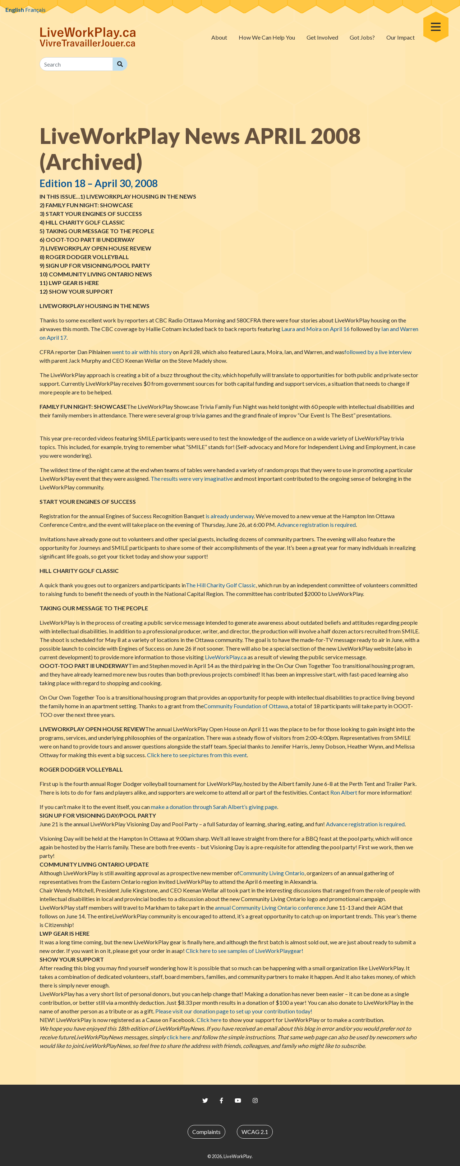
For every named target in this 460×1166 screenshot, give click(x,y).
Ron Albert (343, 792)
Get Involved (322, 37)
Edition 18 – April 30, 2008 (99, 183)
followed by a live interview (377, 351)
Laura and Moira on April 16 (315, 328)
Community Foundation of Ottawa (246, 705)
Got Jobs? (362, 37)
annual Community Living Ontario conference (270, 907)
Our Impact (400, 37)
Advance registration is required (316, 524)
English (14, 9)
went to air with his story (142, 351)
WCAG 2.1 (255, 1131)
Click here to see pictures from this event (197, 754)
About (219, 37)
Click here (209, 1019)
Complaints (206, 1131)
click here (178, 1037)
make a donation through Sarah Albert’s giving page (214, 806)
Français (35, 9)
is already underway (230, 515)
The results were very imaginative (192, 478)
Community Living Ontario (271, 872)
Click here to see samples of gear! (244, 950)
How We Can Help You (267, 37)
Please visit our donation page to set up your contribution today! (233, 1011)
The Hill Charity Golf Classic (221, 585)
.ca (226, 657)
